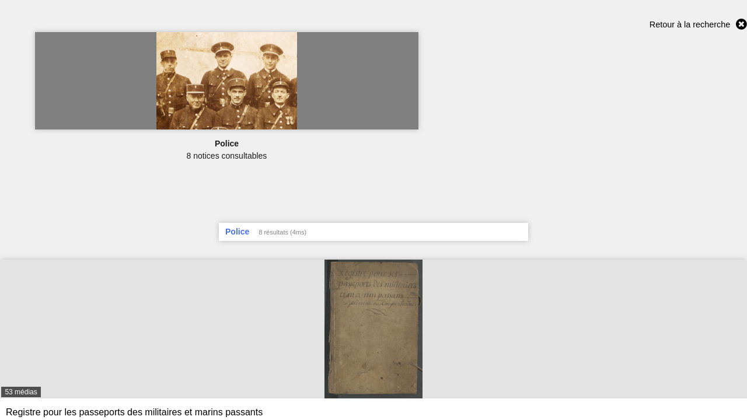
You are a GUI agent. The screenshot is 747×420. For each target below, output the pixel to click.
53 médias (21, 392)
